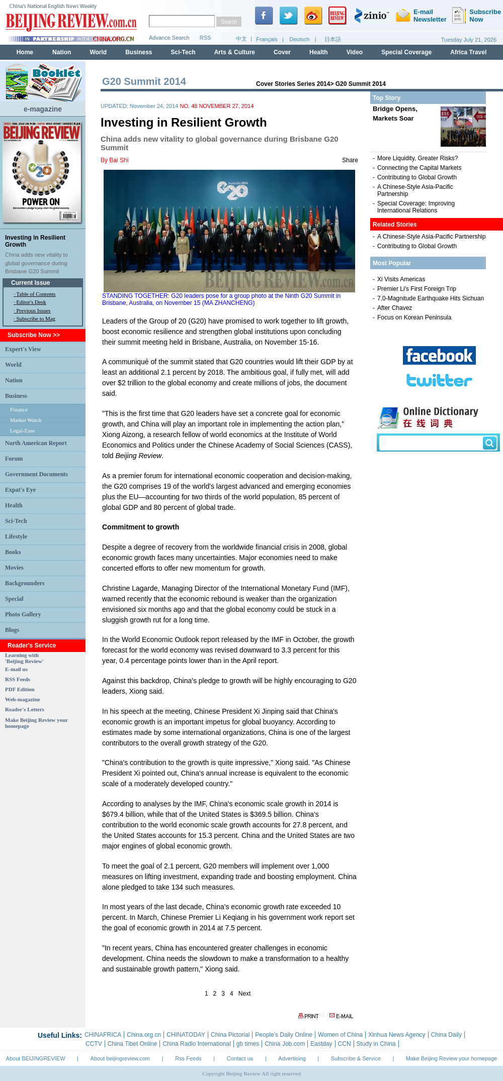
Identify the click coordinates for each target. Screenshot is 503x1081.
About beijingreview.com (120, 1058)
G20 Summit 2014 (361, 83)
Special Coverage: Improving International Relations (416, 207)
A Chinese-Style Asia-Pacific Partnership (431, 236)
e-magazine (43, 109)
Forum (14, 458)
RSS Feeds (17, 679)
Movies (14, 567)
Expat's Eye (20, 489)
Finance (19, 409)
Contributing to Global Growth (417, 177)
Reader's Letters (24, 709)
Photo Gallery (23, 614)
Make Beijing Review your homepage (451, 1058)
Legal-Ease (22, 430)
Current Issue (30, 282)
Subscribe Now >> (34, 335)
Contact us (240, 1058)
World (13, 364)
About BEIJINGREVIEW (35, 1058)
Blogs (12, 629)
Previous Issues (34, 310)
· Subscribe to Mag (34, 318)
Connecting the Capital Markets (419, 167)
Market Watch (25, 420)
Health (14, 505)
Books (13, 552)
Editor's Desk (31, 302)
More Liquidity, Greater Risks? (417, 158)
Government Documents (36, 474)
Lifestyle (16, 536)
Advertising (291, 1058)
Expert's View (23, 349)
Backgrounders (24, 583)
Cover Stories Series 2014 (293, 83)
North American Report (36, 443)
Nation (14, 380)
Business (16, 395)
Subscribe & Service (356, 1058)
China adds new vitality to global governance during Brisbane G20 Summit (36, 263)
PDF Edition (20, 689)
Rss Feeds (188, 1058)
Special (14, 598)
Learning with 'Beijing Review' (24, 658)
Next (244, 993)
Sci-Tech (16, 520)
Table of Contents (35, 294)
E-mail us (16, 669)
